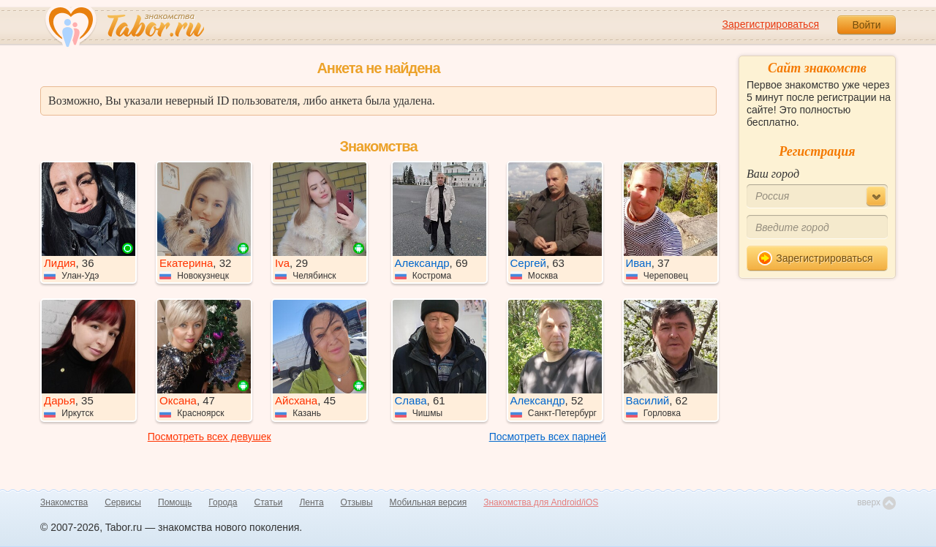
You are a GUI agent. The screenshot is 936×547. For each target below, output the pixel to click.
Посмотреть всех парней (547, 436)
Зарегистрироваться (770, 24)
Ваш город (773, 173)
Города (222, 502)
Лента (311, 502)
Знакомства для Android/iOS (540, 502)
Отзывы (357, 502)
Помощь (175, 502)
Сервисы (123, 502)
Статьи (268, 502)
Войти (866, 25)
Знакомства (64, 502)
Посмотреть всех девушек (209, 436)
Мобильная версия (428, 502)
